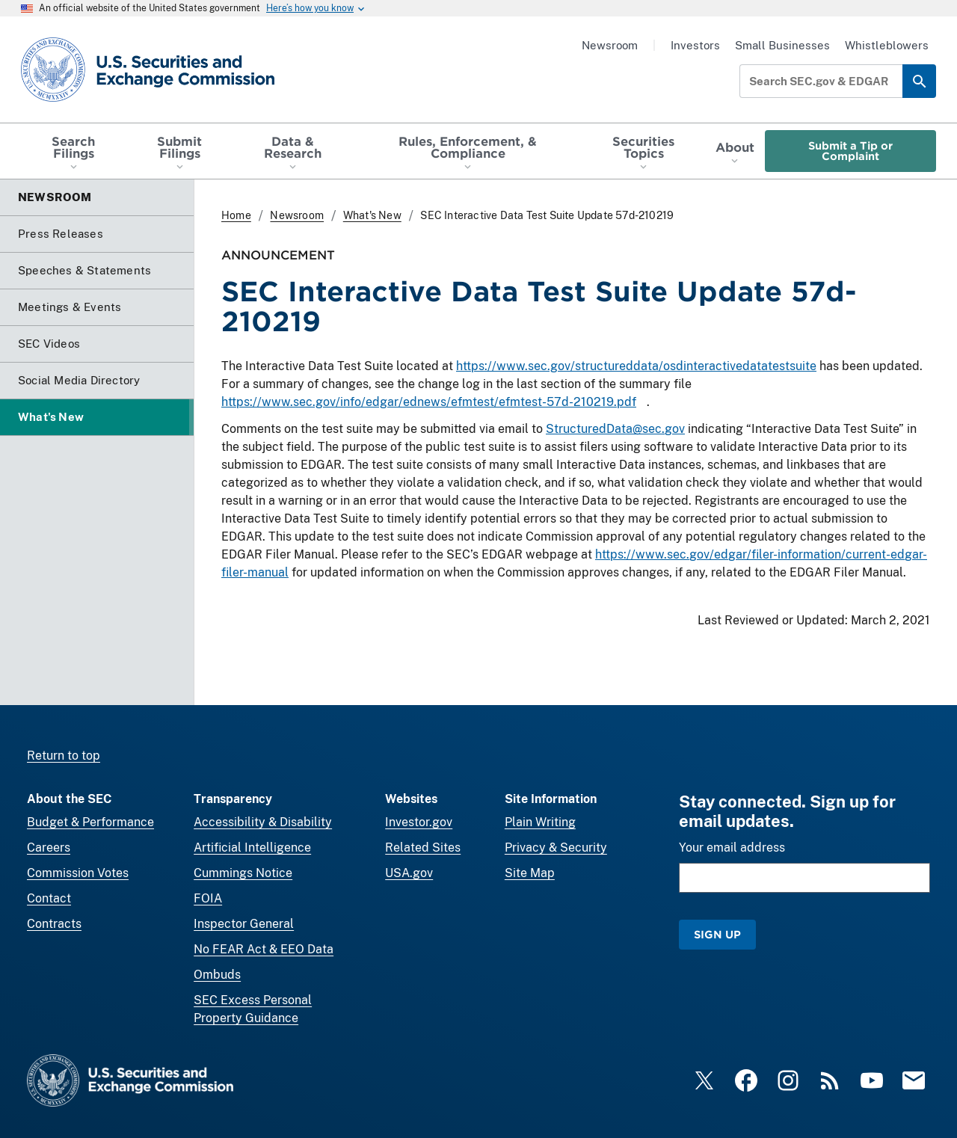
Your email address (732, 847)
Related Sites (423, 847)
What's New (372, 215)
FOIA (208, 898)
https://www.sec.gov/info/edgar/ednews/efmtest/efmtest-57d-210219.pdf (428, 402)
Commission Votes (78, 873)
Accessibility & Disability (263, 822)
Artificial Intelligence (252, 847)
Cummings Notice (243, 873)
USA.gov (409, 873)
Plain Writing (540, 822)
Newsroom (610, 45)
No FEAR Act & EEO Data (263, 949)
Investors (695, 45)
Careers (48, 847)
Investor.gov (418, 822)
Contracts (54, 924)
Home (236, 215)
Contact (49, 898)
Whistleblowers (887, 45)
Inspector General (244, 924)
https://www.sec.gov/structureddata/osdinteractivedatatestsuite (636, 366)
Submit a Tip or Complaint (850, 150)
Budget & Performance (90, 822)
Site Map (530, 873)
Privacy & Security (556, 847)
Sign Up (717, 934)
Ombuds (217, 975)
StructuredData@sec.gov (615, 429)
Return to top (63, 755)
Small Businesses (782, 45)
